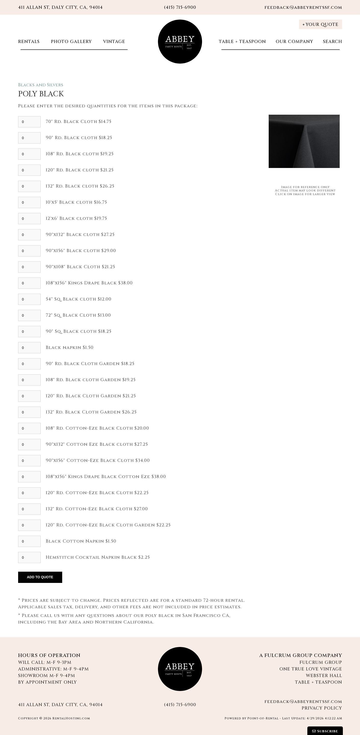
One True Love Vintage (310, 669)
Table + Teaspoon (242, 42)
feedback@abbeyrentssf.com (303, 7)
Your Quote (320, 25)
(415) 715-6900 (180, 705)
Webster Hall (324, 676)
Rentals (29, 42)
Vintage (113, 42)
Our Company (294, 42)
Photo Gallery (70, 42)
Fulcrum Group (321, 662)
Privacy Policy (322, 708)
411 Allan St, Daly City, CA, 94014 (60, 7)
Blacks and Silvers (40, 85)
